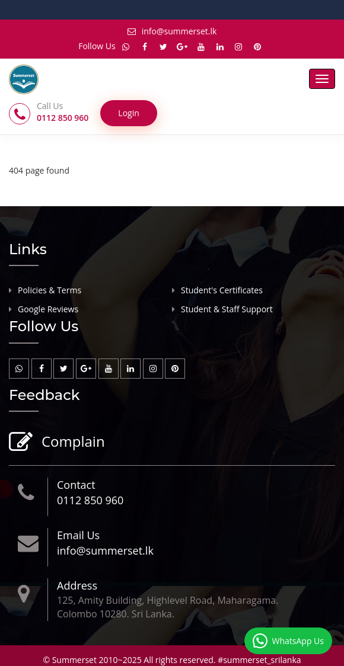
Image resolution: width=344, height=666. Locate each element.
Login (128, 113)
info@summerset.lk (172, 31)
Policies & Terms (49, 290)
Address (77, 585)
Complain (72, 442)
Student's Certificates (222, 290)
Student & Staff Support (227, 309)
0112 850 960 (90, 500)
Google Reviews (48, 309)
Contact (76, 485)
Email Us (78, 535)
